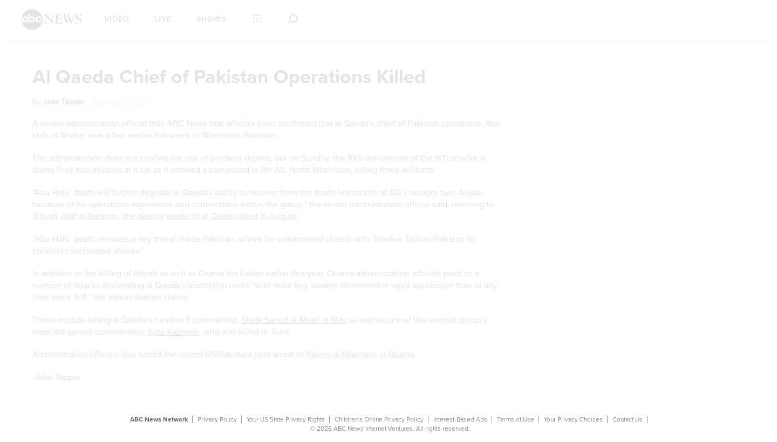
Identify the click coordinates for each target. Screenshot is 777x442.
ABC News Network (159, 419)
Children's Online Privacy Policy (379, 419)
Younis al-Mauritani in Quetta (360, 354)
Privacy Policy (217, 419)
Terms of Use (515, 419)
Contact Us (627, 419)
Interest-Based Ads (460, 419)
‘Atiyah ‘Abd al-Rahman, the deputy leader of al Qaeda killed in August (164, 216)
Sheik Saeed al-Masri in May (293, 320)
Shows (211, 19)
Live (163, 19)
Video (117, 19)
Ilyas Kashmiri (173, 332)
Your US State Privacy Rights (286, 419)
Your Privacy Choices (573, 419)
